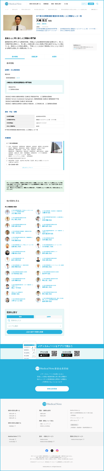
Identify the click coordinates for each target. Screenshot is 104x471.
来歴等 (54, 57)
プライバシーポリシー (76, 418)
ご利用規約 (73, 415)
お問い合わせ (74, 420)
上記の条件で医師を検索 (34, 332)
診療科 (49, 317)
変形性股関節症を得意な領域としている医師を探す (74, 9)
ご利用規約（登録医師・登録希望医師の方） (81, 427)
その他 (66, 4)
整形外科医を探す (52, 9)
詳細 (17, 77)
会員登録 (91, 4)
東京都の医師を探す (39, 9)
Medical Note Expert (77, 439)
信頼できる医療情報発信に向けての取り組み (81, 413)
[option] (17, 22)
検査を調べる (12, 418)
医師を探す (15, 9)
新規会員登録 (52, 389)
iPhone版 (12, 439)
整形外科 (44, 23)
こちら (74, 48)
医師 (20, 317)
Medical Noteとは (75, 410)
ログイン (84, 4)
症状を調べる (12, 416)
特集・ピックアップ (45, 424)
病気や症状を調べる (35, 4)
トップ (6, 9)
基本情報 (15, 57)
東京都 (38, 23)
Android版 (13, 441)
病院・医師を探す (56, 4)
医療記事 (34, 57)
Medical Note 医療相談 (47, 441)
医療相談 (46, 4)
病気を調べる (12, 413)
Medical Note (44, 439)
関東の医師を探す (26, 9)
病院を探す (43, 413)
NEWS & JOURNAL (45, 426)
